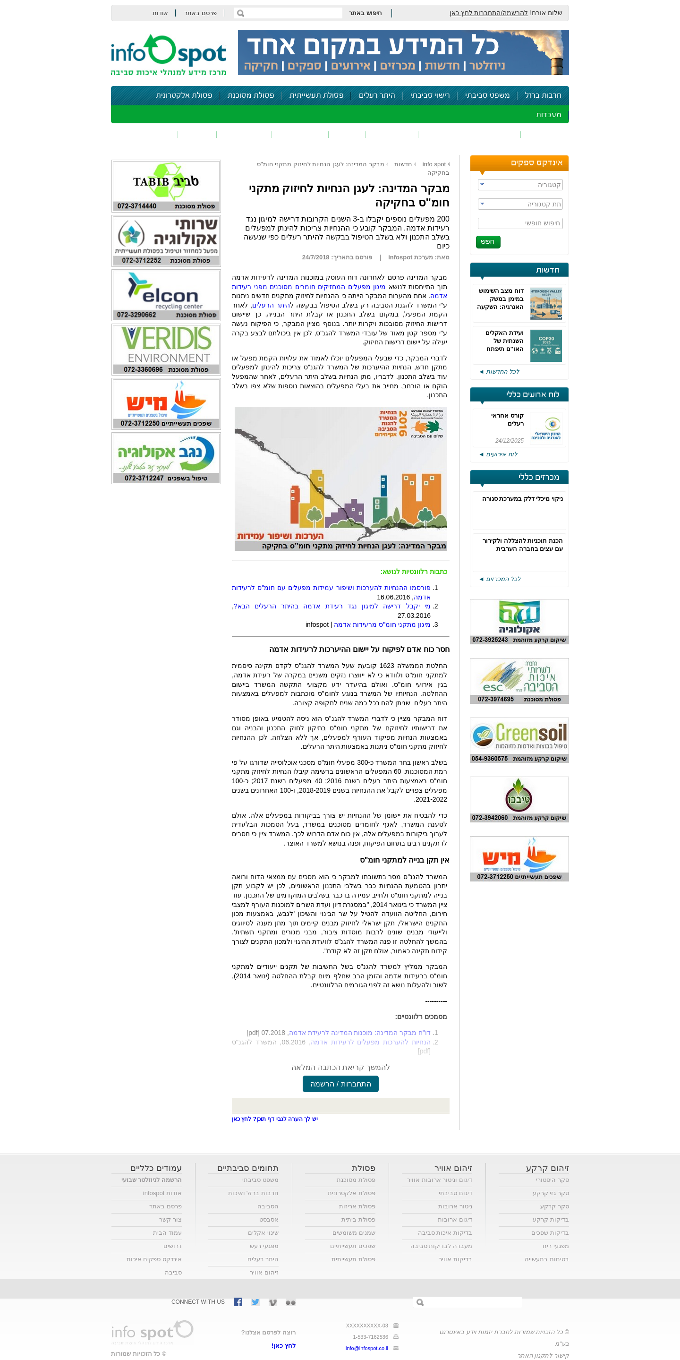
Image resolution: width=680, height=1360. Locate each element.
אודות (160, 13)
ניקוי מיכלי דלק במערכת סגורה (522, 498)
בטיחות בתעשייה (547, 1259)
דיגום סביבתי (455, 1193)
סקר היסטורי (552, 1179)
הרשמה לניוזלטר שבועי (151, 1179)
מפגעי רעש (264, 1245)
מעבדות (548, 115)
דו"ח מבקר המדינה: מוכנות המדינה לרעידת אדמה (360, 1032)
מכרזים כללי (539, 477)
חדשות (548, 270)
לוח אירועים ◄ (497, 454)
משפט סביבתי (487, 96)
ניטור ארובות (455, 1206)
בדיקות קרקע (551, 1219)
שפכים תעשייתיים (352, 1245)
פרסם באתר (200, 13)
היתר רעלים (377, 96)
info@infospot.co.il (367, 1348)
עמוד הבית (167, 1232)
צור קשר (170, 1219)
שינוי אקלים (263, 1232)
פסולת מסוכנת (251, 96)
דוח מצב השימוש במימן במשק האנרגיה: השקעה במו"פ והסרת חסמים (500, 306)
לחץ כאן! (284, 1345)
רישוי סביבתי (430, 96)
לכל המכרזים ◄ (499, 578)
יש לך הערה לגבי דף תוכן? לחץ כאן (275, 1119)
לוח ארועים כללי (533, 395)
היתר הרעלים (271, 305)
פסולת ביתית (358, 1219)
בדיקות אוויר (455, 1259)
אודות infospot (162, 1193)
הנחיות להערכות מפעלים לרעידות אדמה (371, 1042)
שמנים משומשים (353, 1232)
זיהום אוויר (545, 134)
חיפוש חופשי (542, 223)
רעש (287, 134)
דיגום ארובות (455, 1219)
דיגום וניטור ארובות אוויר (439, 1179)
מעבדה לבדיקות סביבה (441, 1245)
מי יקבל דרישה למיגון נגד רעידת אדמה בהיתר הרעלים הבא (332, 606)
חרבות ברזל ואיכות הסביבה (253, 1199)
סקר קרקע (554, 1206)
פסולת (347, 134)
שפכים (436, 134)
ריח (315, 134)
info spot (434, 164)
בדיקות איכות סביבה (445, 1232)
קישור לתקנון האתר (543, 1355)
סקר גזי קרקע (551, 1193)
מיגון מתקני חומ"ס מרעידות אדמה (382, 624)
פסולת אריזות (357, 1206)
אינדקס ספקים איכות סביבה (154, 1266)
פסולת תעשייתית (316, 96)
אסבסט (269, 1219)
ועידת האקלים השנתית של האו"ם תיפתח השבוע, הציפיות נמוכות (503, 348)
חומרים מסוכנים (488, 134)
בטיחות (197, 134)
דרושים (172, 1245)
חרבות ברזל (543, 96)
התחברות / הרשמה (340, 1084)
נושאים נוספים (147, 134)
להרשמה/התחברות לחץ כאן (489, 13)
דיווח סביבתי (244, 134)
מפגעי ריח (556, 1245)
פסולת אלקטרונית (184, 96)
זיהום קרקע (392, 134)
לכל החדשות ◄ (498, 371)
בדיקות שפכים (550, 1232)
